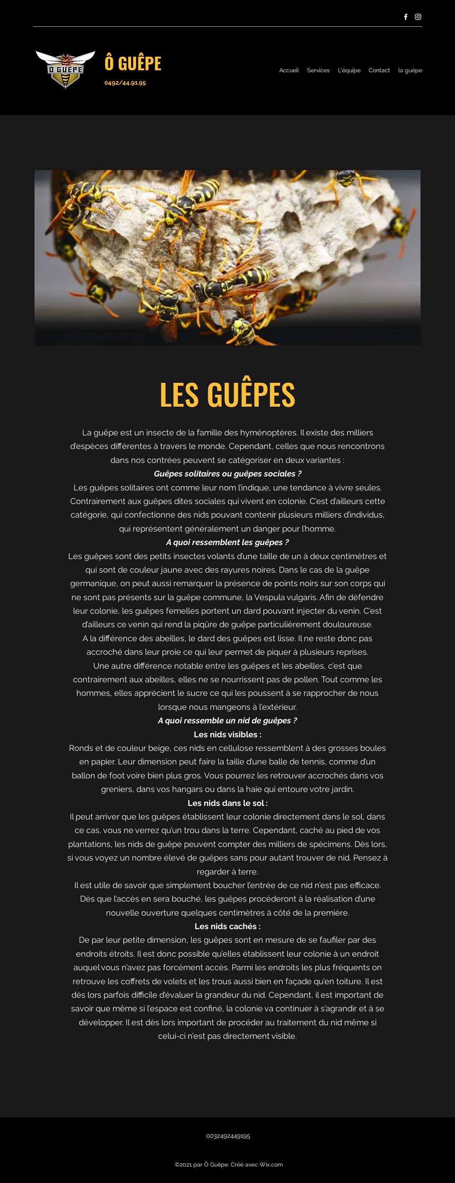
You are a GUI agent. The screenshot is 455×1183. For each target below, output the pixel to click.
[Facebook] (406, 17)
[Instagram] (418, 17)
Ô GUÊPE (132, 63)
